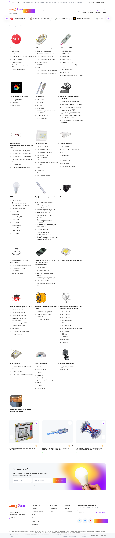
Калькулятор (78, 2)
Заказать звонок (60, 479)
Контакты (71, 2)
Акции (25, 2)
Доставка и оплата (33, 2)
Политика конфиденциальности (69, 535)
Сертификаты (36, 517)
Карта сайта (84, 535)
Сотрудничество (50, 2)
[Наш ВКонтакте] (85, 520)
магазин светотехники (32, 534)
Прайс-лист (35, 514)
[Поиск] (79, 10)
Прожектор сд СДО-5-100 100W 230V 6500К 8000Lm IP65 (22, 448)
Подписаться (99, 512)
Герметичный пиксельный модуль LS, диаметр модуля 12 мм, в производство (56, 448)
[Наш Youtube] (90, 520)
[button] (12, 436)
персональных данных (40, 484)
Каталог (42, 2)
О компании (60, 2)
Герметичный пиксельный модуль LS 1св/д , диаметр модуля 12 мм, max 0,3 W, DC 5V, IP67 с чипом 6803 (90, 448)
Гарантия (34, 508)
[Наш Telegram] (79, 520)
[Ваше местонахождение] (14, 2)
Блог (65, 2)
